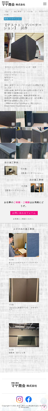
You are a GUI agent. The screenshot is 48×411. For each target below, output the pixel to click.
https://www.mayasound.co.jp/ (17, 106)
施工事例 (18, 11)
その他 (30, 11)
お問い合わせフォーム (24, 213)
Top (6, 11)
